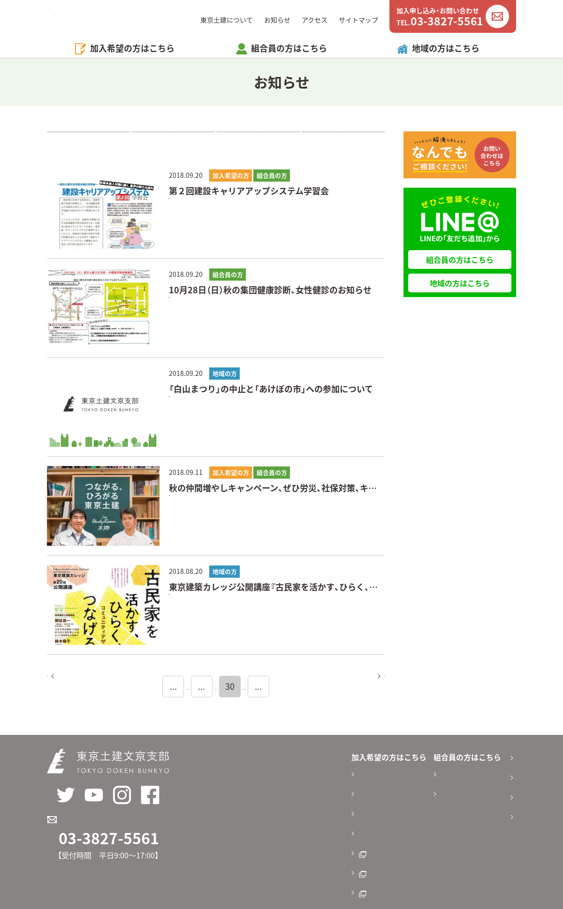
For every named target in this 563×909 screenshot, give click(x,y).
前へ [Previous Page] (69, 686)
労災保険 (253, 872)
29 (229, 686)
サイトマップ (358, 19)
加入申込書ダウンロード (279, 822)
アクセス (314, 19)
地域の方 (343, 140)
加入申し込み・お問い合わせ (114, 827)
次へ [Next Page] (361, 686)
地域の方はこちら (445, 48)
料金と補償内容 (264, 789)
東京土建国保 (260, 855)
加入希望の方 (173, 140)
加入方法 (253, 806)
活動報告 (388, 789)
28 (202, 686)
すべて (88, 140)
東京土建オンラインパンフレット (294, 839)
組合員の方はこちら (460, 259)
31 (281, 686)
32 (307, 686)
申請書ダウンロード (407, 773)
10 (124, 686)
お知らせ (277, 19)
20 (150, 686)
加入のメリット (264, 773)
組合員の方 (258, 140)
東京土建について (226, 19)
